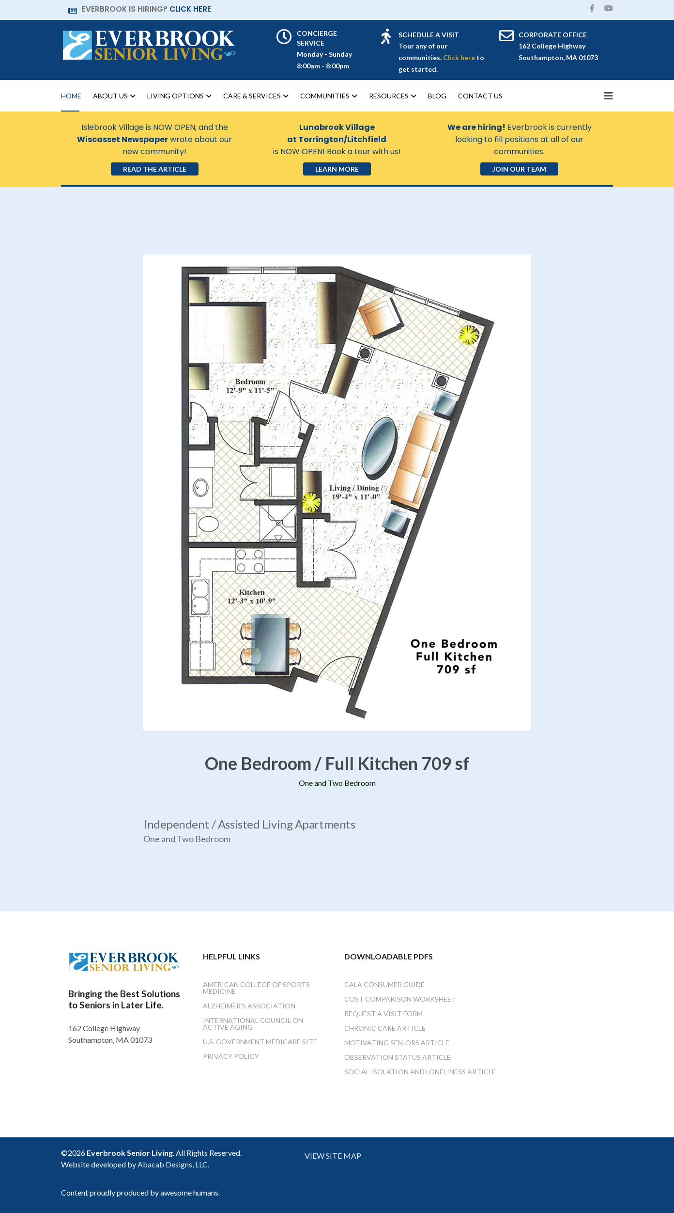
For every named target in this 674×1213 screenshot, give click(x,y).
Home (71, 96)
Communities (325, 96)
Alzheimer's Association (249, 1006)
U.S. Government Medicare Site (260, 1041)
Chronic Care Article (385, 1028)
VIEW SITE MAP (333, 1155)
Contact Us (480, 96)
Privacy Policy (231, 1056)
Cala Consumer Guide (384, 984)
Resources (389, 96)
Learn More (337, 169)
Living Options (175, 96)
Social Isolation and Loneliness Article (420, 1072)
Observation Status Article (397, 1057)
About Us (110, 96)
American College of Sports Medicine (256, 987)
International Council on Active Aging (253, 1023)
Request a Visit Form (383, 1013)
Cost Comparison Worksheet (400, 999)
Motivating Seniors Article (396, 1042)
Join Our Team (519, 169)
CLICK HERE (190, 9)
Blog (437, 96)
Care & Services (252, 96)
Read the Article (154, 169)
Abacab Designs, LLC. (173, 1164)
